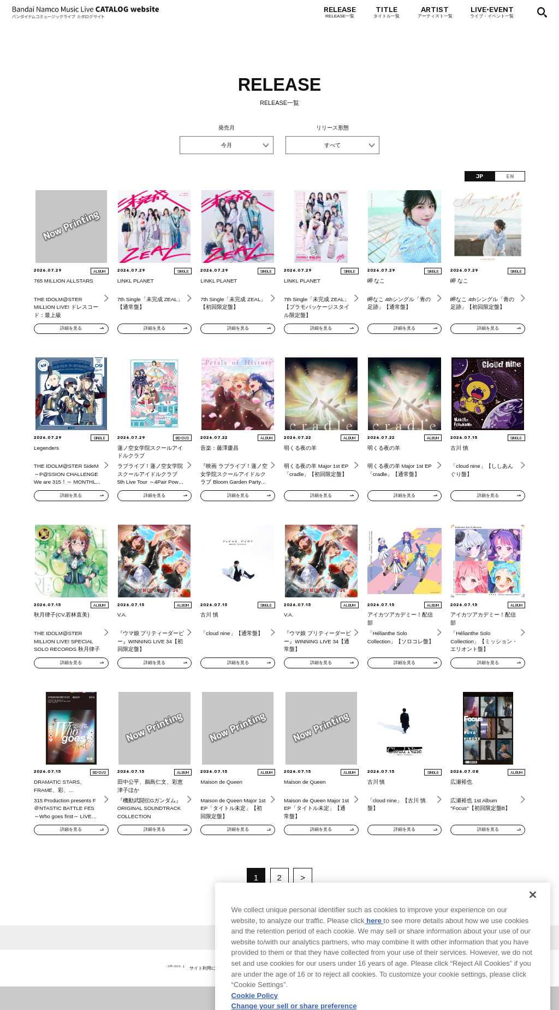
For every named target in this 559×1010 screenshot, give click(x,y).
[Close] (533, 938)
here (374, 964)
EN (510, 176)
